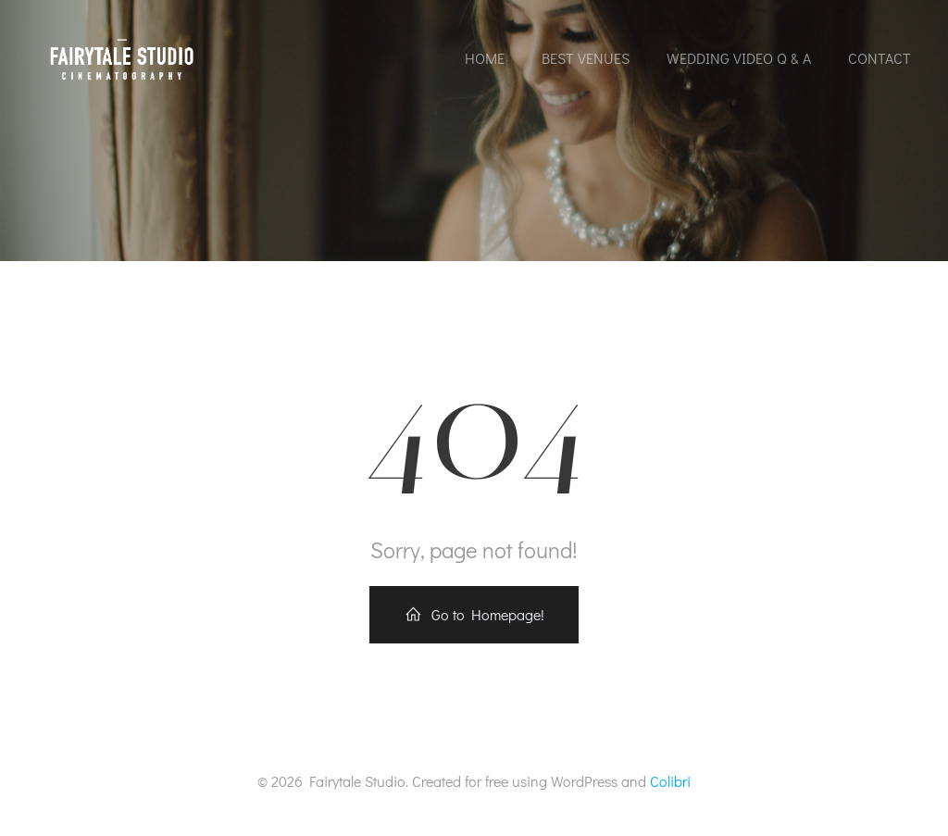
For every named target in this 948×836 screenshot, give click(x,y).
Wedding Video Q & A (739, 58)
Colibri (670, 781)
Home (485, 58)
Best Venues (586, 58)
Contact (879, 58)
